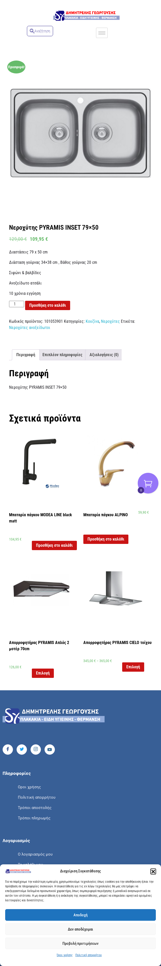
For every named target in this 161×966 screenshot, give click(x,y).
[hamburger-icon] (102, 33)
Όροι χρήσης (65, 955)
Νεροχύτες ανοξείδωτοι (29, 327)
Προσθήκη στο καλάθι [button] (54, 545)
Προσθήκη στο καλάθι (47, 305)
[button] (153, 871)
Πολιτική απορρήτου (88, 955)
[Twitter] (22, 749)
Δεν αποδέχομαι (80, 929)
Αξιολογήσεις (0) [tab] (104, 354)
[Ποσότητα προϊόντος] (16, 304)
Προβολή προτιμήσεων (80, 943)
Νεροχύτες (110, 321)
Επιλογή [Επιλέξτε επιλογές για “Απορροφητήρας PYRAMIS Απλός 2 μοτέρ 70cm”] (43, 673)
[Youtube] (50, 749)
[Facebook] (8, 749)
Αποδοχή (80, 915)
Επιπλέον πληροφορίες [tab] (62, 354)
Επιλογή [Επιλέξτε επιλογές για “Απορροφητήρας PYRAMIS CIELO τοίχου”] (133, 666)
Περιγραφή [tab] (25, 354)
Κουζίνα (92, 321)
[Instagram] (36, 749)
